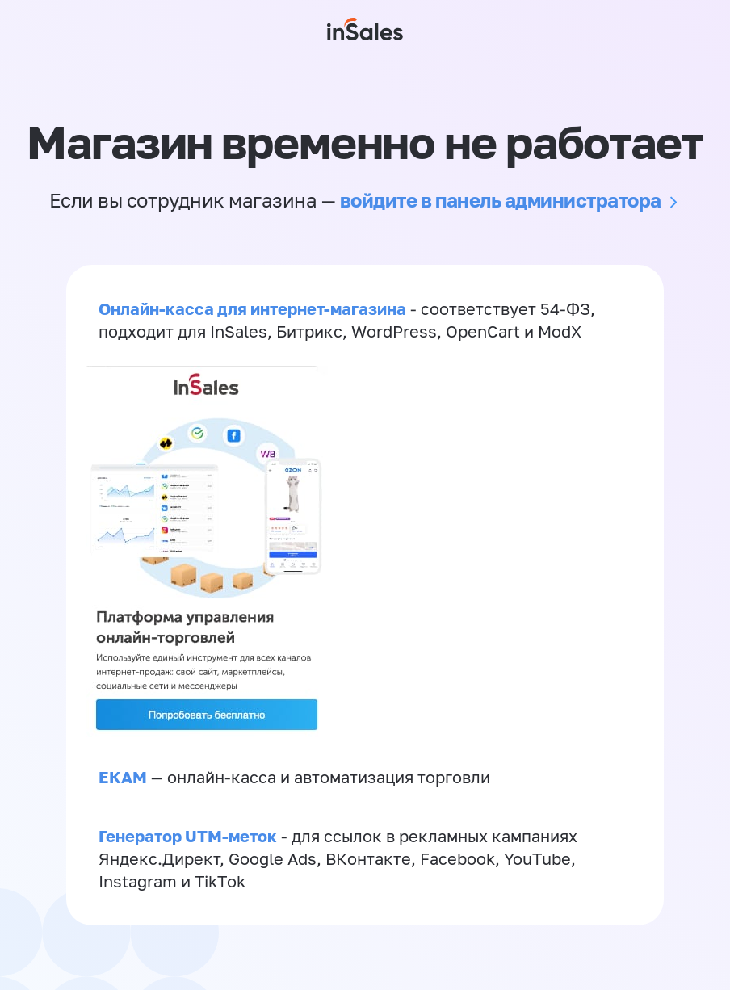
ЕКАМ (123, 777)
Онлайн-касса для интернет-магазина (252, 308)
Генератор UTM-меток (188, 835)
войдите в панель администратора (500, 200)
